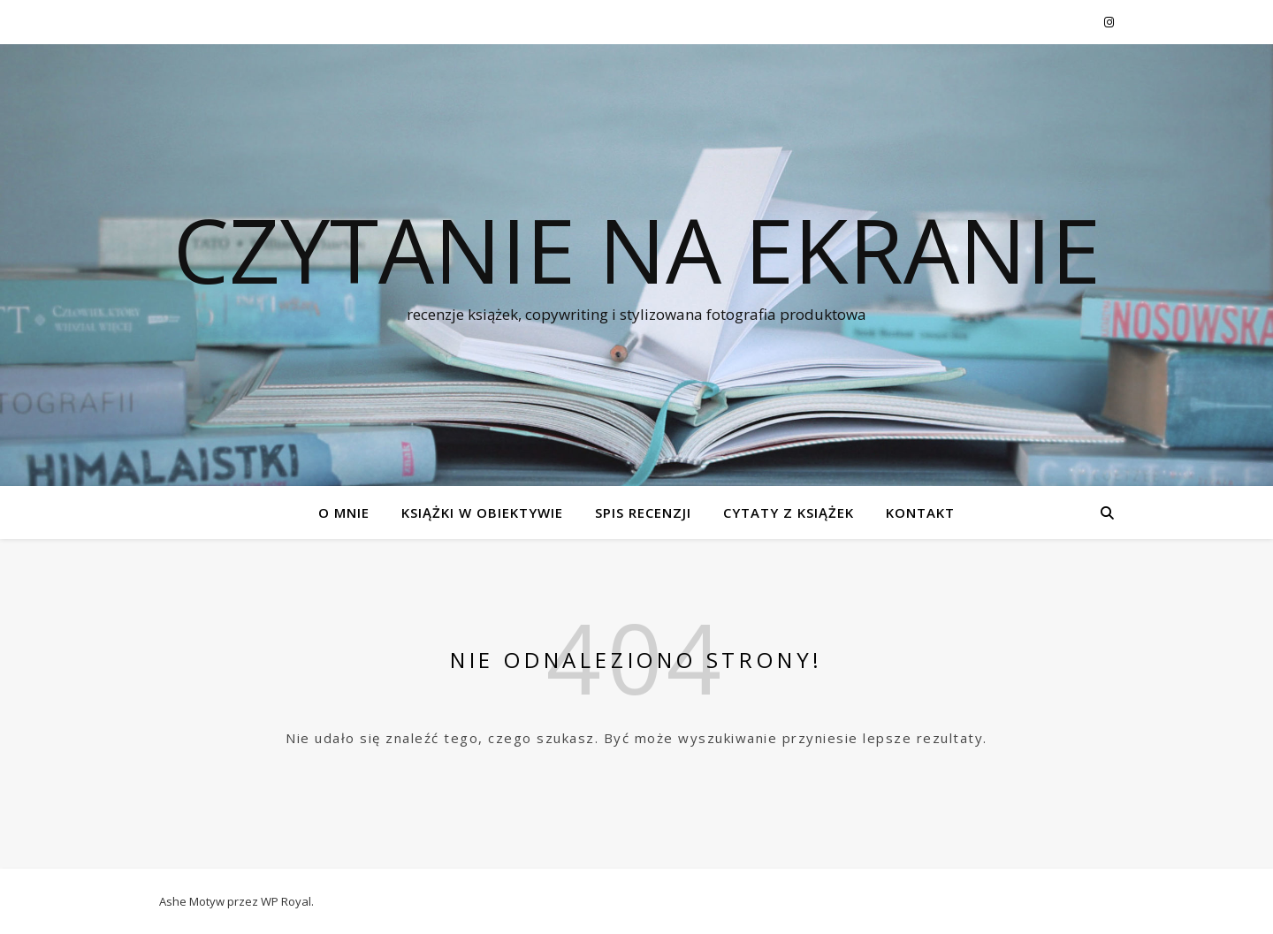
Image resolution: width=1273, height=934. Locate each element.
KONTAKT (920, 512)
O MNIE (344, 512)
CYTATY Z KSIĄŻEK (788, 512)
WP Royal (286, 901)
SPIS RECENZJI (643, 512)
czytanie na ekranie (637, 249)
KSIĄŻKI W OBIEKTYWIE (482, 512)
